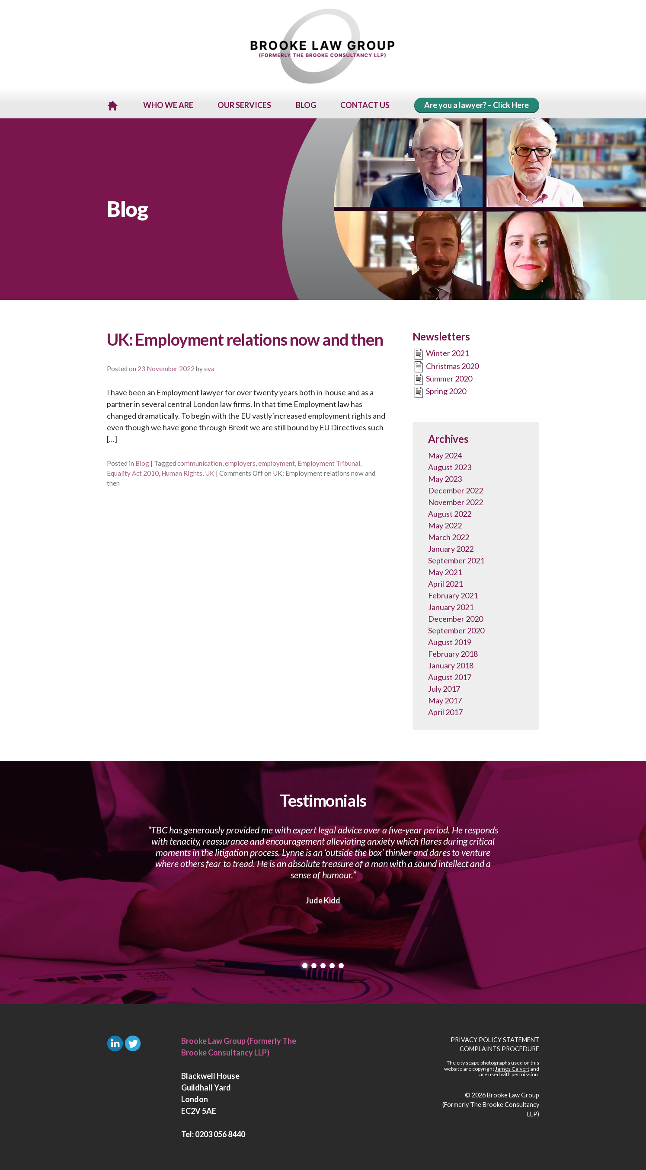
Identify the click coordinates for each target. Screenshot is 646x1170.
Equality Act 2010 (133, 472)
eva (209, 367)
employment (276, 462)
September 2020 (456, 629)
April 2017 (445, 710)
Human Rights (181, 472)
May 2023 (445, 477)
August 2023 (449, 466)
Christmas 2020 (446, 365)
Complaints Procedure (499, 1048)
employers (240, 462)
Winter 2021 (441, 353)
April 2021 (445, 582)
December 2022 (455, 489)
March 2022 (448, 535)
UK (209, 472)
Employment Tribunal (328, 462)
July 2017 (444, 687)
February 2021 (453, 594)
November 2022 (455, 501)
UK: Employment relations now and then (245, 338)
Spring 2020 (439, 391)
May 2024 (445, 454)
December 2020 (455, 617)
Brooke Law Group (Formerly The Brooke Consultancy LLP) (490, 1103)
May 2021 (445, 570)
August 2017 (449, 675)
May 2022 (445, 524)
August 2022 (449, 512)
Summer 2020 (442, 378)
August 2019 (449, 640)
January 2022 (450, 547)
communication (199, 462)
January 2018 (450, 664)
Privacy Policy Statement (495, 1038)
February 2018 (453, 652)
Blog (142, 462)
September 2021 (456, 559)
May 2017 (445, 699)
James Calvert (512, 1067)
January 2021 (450, 605)
